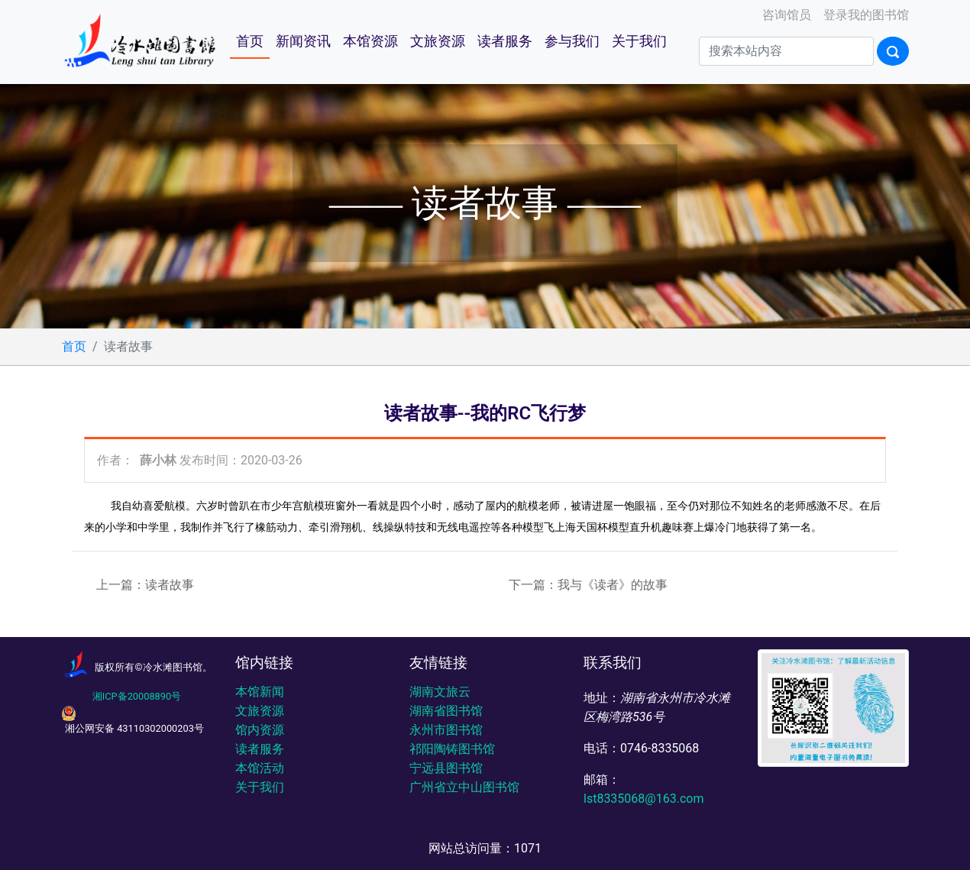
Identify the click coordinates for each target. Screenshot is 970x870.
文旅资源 (437, 41)
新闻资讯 (303, 41)
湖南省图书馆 (446, 710)
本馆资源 (370, 41)
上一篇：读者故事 (145, 584)
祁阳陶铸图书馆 (452, 749)
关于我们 (639, 41)
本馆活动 (259, 768)
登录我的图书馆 (864, 15)
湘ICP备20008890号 (136, 696)
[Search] (786, 51)
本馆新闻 (259, 691)
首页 (250, 41)
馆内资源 (259, 730)
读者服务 (504, 41)
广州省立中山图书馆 (464, 787)
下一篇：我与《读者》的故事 (588, 584)
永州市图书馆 (446, 730)
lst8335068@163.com (643, 798)
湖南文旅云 (439, 691)
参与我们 (572, 41)
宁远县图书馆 (446, 768)
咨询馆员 (785, 15)
